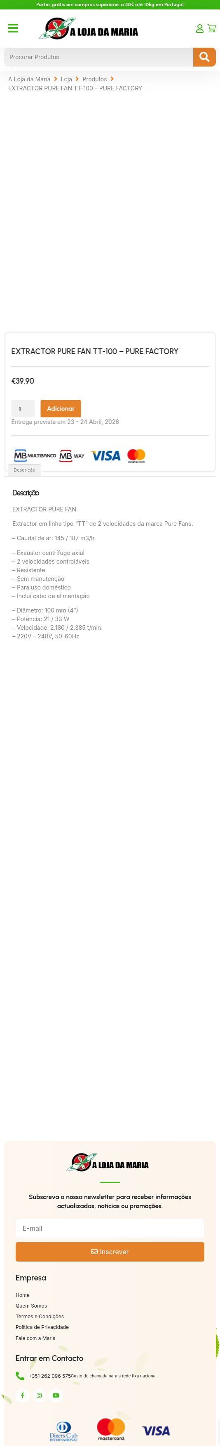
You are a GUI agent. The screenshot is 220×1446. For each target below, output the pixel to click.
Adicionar (79, 408)
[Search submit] (204, 57)
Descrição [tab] (24, 470)
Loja (67, 79)
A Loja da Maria (29, 79)
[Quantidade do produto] (41, 408)
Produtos (94, 79)
